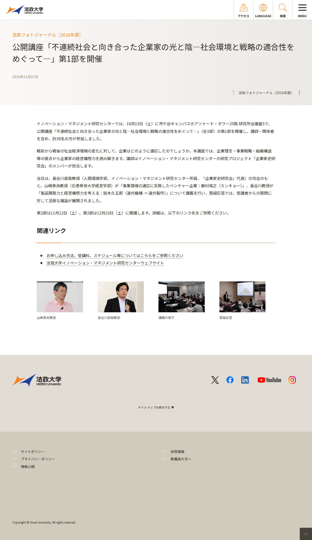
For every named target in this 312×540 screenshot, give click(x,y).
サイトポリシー (33, 451)
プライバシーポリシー (38, 458)
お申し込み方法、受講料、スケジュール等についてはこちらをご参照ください (115, 255)
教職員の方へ (181, 458)
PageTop (306, 534)
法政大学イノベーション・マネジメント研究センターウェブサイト (105, 263)
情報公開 (28, 466)
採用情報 (177, 451)
